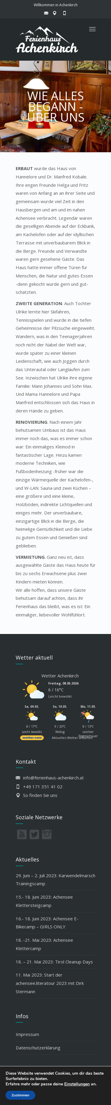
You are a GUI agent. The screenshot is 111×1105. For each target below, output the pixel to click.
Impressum (27, 1034)
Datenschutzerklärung (38, 1048)
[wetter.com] (32, 739)
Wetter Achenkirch (60, 676)
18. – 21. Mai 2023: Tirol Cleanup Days (54, 962)
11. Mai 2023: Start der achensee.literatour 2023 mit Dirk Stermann (50, 983)
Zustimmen (20, 1095)
